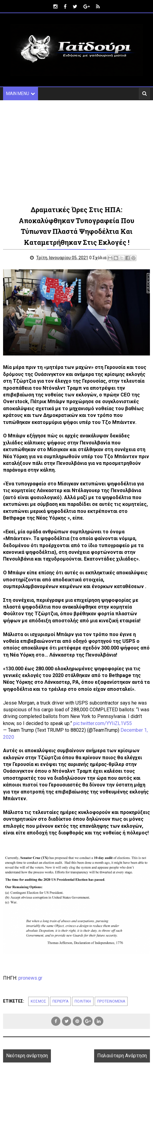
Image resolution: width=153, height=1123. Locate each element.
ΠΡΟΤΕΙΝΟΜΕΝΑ (111, 1002)
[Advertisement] (76, 152)
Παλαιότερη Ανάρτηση (122, 1056)
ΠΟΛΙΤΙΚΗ (83, 1002)
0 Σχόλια (98, 258)
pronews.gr (30, 978)
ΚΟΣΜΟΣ (38, 1002)
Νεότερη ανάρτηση (27, 1056)
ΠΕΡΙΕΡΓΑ (60, 1002)
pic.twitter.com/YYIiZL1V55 (102, 724)
